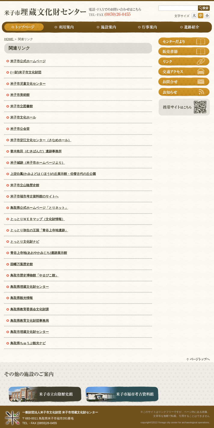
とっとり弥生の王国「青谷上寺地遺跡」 (39, 230)
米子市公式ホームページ (28, 61)
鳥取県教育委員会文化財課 (29, 309)
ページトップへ (198, 359)
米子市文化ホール (23, 117)
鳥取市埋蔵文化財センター (29, 332)
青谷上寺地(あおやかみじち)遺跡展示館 (38, 253)
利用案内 (65, 27)
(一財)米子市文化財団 (25, 72)
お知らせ (184, 92)
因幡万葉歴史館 (21, 264)
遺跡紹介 (190, 27)
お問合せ (184, 81)
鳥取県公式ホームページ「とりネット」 (39, 207)
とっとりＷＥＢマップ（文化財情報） (37, 219)
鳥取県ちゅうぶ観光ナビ (28, 343)
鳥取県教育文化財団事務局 (29, 320)
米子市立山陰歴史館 (24, 185)
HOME (9, 39)
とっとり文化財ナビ (24, 241)
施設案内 (107, 27)
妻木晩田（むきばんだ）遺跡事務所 (36, 151)
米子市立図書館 (21, 106)
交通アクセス (184, 71)
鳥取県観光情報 (21, 298)
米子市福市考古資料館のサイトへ (34, 196)
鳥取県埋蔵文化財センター (29, 286)
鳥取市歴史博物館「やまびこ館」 (34, 275)
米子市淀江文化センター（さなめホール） (40, 140)
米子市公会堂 (20, 129)
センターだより (184, 41)
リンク (184, 61)
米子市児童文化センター (28, 83)
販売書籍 (184, 51)
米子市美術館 (20, 95)
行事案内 (148, 27)
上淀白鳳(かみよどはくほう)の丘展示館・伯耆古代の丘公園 (53, 174)
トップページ (24, 27)
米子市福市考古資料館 (122, 395)
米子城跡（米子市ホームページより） (37, 162)
